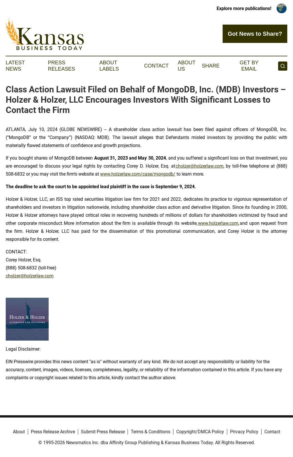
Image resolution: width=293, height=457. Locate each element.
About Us (186, 66)
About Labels (109, 66)
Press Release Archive (53, 431)
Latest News (15, 66)
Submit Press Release (103, 431)
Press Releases (61, 66)
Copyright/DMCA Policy (200, 431)
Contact (156, 66)
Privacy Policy (244, 431)
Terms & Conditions (150, 431)
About (19, 431)
